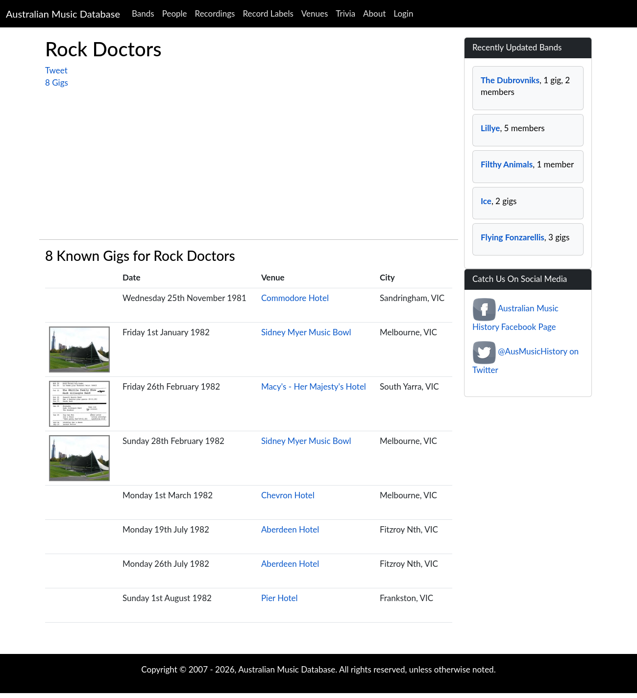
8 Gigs (56, 82)
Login (403, 13)
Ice (486, 201)
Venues (314, 13)
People (174, 13)
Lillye (490, 128)
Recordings (215, 13)
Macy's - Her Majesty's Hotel (313, 386)
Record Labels (268, 13)
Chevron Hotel (288, 495)
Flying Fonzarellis (512, 237)
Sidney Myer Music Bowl (306, 332)
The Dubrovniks (510, 80)
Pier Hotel (279, 598)
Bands (143, 13)
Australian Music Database (63, 14)
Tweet (56, 70)
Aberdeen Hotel (290, 529)
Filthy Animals (507, 164)
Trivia (345, 13)
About (374, 13)
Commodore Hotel (295, 298)
